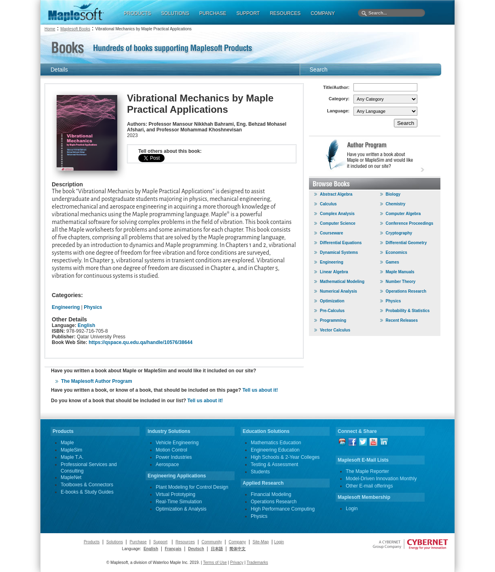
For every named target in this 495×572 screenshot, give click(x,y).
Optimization (332, 301)
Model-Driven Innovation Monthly (381, 478)
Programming (333, 320)
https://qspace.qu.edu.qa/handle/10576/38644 (140, 342)
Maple (67, 442)
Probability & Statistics (408, 310)
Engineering (66, 307)
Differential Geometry (406, 243)
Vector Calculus (335, 330)
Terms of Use (215, 562)
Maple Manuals (400, 272)
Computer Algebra (403, 213)
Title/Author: (336, 87)
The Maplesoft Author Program (96, 381)
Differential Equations (341, 243)
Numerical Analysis (338, 291)
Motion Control (171, 450)
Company (237, 542)
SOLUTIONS (175, 13)
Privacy (236, 562)
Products (91, 542)
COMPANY (323, 13)
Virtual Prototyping (175, 494)
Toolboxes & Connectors (87, 485)
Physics (93, 307)
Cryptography (399, 233)
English (86, 325)
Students (260, 472)
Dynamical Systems (339, 252)
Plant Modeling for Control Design (192, 487)
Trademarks (257, 562)
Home (49, 29)
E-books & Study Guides (87, 492)
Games (392, 262)
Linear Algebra (334, 272)
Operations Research (406, 291)
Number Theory (401, 281)
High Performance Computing (283, 509)
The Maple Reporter (367, 471)
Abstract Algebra (336, 194)
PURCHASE (212, 13)
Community (211, 542)
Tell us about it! (260, 390)
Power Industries (174, 457)
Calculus (328, 204)
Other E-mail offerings (369, 486)
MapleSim (71, 450)
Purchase (137, 542)
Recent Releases (402, 320)
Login (352, 508)
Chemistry (396, 204)
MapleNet (71, 477)
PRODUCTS (137, 13)
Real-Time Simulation (179, 501)
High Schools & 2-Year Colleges (285, 457)
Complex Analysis (337, 213)
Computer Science (337, 223)
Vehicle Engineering (177, 442)
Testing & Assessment (274, 464)
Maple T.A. (72, 457)
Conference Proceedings (410, 223)
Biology (393, 194)
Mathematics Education (276, 442)
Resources (185, 542)
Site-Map (261, 542)
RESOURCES (285, 13)
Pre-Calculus (332, 310)
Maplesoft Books (75, 29)
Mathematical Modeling (342, 281)
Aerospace (167, 464)
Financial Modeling (271, 494)
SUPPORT (248, 13)
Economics (396, 252)
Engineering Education (275, 450)
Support (160, 542)
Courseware (331, 233)
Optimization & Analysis (181, 509)
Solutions (114, 542)
